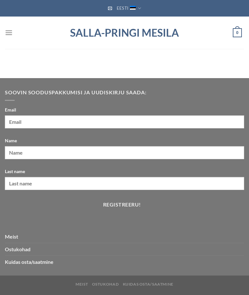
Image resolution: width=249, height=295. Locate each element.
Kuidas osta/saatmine (148, 284)
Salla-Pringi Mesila (124, 33)
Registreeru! (122, 204)
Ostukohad (17, 249)
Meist (11, 236)
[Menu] (9, 33)
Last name (15, 171)
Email (10, 109)
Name (11, 140)
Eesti (129, 8)
